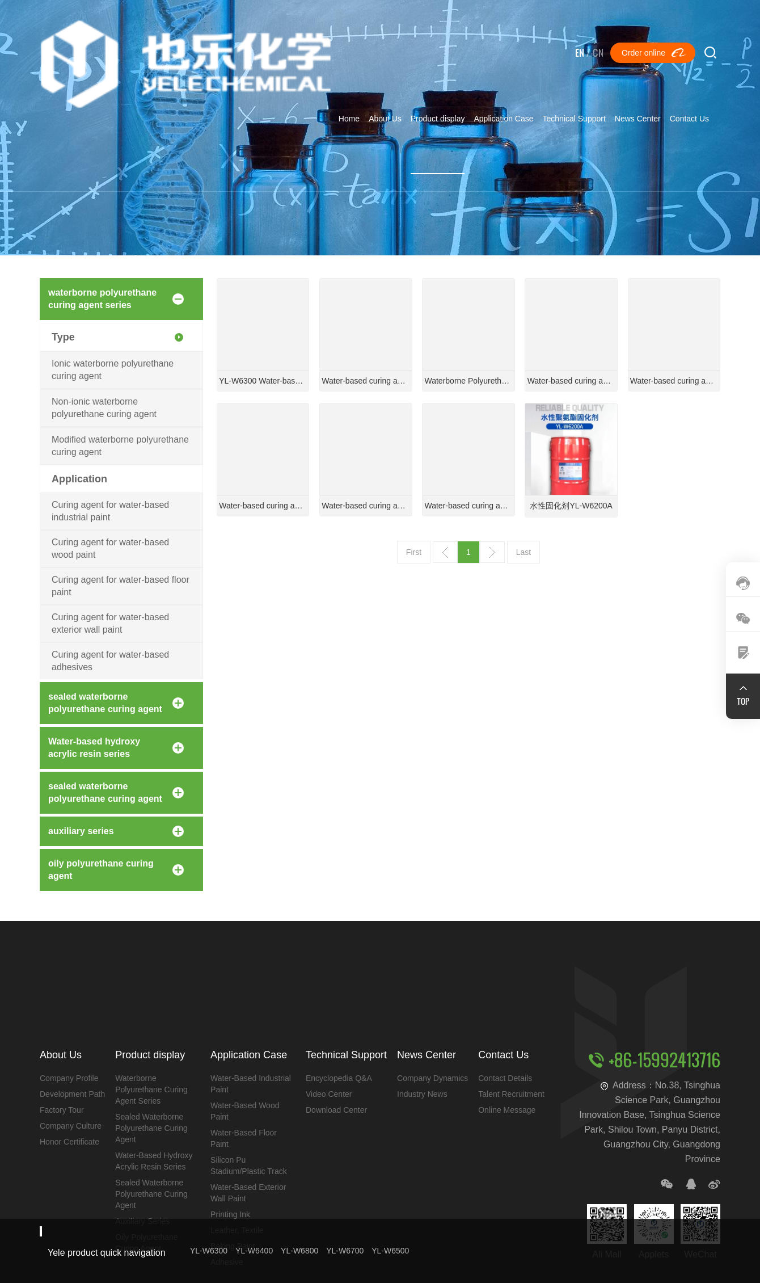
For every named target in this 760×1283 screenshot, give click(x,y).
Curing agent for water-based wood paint (110, 548)
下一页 (492, 552)
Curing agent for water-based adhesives (110, 661)
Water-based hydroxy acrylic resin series (116, 748)
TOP (743, 701)
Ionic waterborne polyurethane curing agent (113, 370)
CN (598, 52)
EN (579, 52)
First (413, 552)
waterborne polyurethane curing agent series (116, 299)
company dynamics (427, 1078)
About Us (385, 118)
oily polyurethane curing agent (116, 870)
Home (349, 118)
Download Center (333, 1109)
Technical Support (574, 118)
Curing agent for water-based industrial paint (110, 511)
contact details (499, 1078)
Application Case (503, 118)
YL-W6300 (208, 1250)
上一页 (445, 552)
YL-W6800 (299, 1250)
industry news (417, 1094)
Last (523, 552)
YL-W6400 (254, 1250)
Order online (643, 52)
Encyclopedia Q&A (335, 1078)
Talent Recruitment (505, 1094)
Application (79, 479)
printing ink (228, 1214)
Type (63, 337)
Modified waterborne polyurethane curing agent (120, 446)
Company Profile (69, 1078)
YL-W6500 (390, 1250)
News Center (638, 118)
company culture (71, 1125)
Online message (501, 1109)
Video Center (325, 1094)
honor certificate (69, 1141)
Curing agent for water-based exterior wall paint (110, 623)
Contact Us (689, 118)
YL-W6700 (345, 1250)
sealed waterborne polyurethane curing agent (116, 703)
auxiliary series (116, 831)
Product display (438, 118)
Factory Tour (62, 1109)
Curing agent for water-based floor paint (120, 586)
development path (72, 1094)
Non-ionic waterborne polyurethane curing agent (104, 408)
